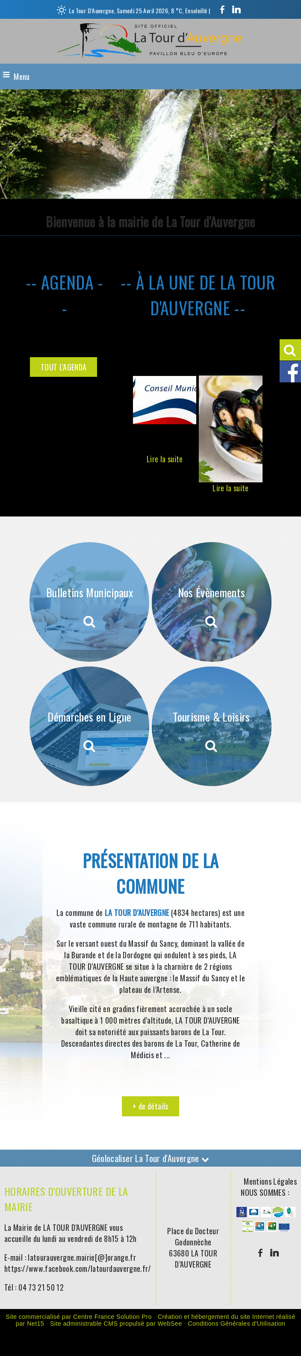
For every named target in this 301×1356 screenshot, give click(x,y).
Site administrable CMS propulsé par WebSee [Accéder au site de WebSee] (116, 1323)
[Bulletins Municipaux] (89, 602)
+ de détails (150, 1106)
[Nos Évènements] (211, 602)
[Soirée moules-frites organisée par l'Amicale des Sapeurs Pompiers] (230, 429)
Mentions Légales (270, 1181)
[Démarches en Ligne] (89, 726)
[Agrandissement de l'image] (241, 1213)
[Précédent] (126, 423)
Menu (22, 76)
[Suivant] (269, 423)
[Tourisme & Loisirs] (211, 726)
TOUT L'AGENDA (64, 367)
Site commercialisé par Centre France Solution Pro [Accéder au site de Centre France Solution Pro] (79, 1316)
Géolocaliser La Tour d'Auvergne (151, 1158)
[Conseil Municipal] (164, 399)
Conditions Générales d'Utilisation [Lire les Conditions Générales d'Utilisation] (236, 1323)
